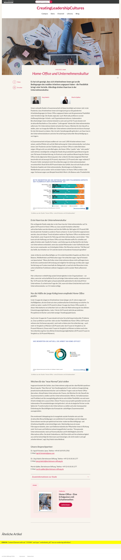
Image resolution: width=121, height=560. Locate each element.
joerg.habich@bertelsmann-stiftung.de (49, 461)
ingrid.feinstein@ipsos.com (45, 453)
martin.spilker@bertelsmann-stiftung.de (50, 469)
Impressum (22, 556)
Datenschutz (30, 556)
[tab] (35, 485)
